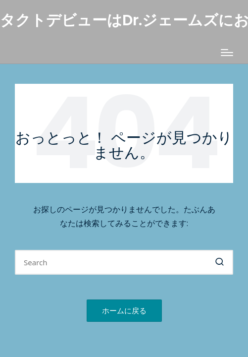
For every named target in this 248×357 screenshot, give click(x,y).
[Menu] (227, 52)
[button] (219, 262)
